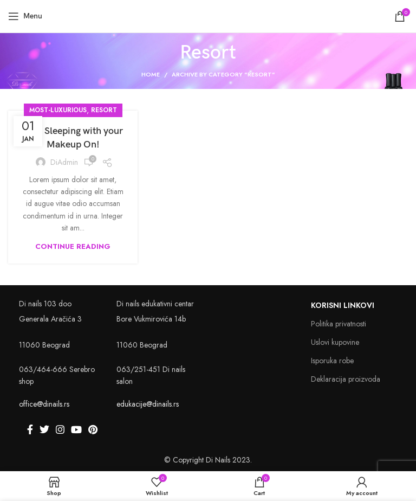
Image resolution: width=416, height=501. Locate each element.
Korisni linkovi (342, 305)
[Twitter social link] (44, 429)
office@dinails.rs (44, 404)
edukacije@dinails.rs (147, 404)
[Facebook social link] (30, 429)
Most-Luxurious (58, 110)
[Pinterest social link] (93, 429)
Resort (104, 110)
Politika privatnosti (338, 323)
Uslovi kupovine (335, 342)
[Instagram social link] (60, 429)
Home (150, 74)
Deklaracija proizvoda (345, 379)
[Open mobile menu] (25, 16)
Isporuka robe (332, 360)
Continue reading (72, 246)
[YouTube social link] (76, 429)
